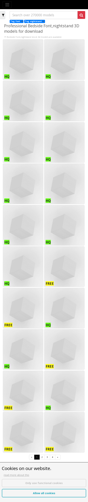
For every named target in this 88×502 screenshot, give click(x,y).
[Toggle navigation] (7, 4)
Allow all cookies (44, 493)
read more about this (16, 475)
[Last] (57, 457)
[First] (31, 457)
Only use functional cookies (44, 483)
